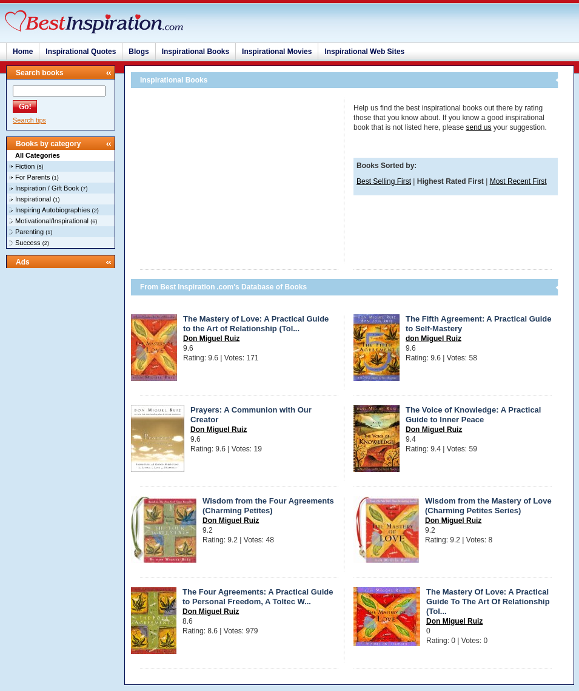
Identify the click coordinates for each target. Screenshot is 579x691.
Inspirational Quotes (80, 51)
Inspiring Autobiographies (52, 210)
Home (23, 51)
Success (28, 242)
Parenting (29, 231)
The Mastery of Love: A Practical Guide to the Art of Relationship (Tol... (256, 323)
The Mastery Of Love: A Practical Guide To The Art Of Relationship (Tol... (488, 601)
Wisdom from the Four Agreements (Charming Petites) (268, 505)
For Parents (32, 177)
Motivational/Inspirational (52, 220)
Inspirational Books (195, 51)
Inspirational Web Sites (364, 51)
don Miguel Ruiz (433, 338)
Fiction (25, 166)
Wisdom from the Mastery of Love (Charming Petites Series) (488, 505)
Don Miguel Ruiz (211, 338)
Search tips (29, 120)
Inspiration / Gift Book (47, 188)
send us (478, 127)
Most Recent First (518, 181)
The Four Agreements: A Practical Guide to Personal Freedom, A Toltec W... (257, 596)
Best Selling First (383, 181)
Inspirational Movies (277, 51)
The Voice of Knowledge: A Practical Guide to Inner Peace (473, 414)
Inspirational (33, 199)
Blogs (139, 51)
